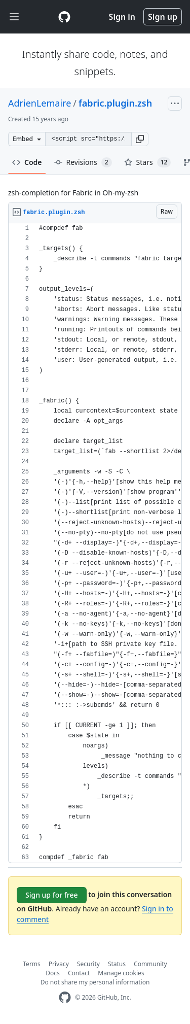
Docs (53, 973)
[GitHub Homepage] (65, 997)
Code (27, 162)
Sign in (122, 16)
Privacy (59, 964)
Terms (32, 964)
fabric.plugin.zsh (115, 103)
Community (150, 964)
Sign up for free (51, 895)
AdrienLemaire (39, 103)
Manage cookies (121, 973)
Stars (147, 162)
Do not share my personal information (95, 982)
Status (117, 964)
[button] (139, 139)
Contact (79, 973)
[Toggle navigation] (14, 17)
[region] (95, 543)
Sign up (162, 16)
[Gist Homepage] (64, 17)
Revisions (83, 162)
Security (88, 964)
